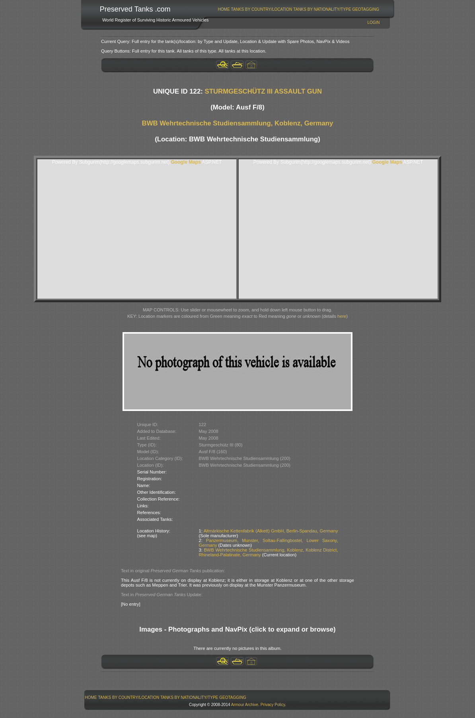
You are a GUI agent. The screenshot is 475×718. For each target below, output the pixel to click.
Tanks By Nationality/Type (322, 9)
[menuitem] (223, 9)
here (341, 316)
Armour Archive (244, 704)
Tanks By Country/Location (261, 9)
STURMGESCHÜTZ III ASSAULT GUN (263, 91)
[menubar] (298, 9)
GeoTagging (365, 9)
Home (224, 9)
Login (373, 22)
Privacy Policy (273, 704)
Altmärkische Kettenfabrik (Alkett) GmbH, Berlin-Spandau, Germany (271, 530)
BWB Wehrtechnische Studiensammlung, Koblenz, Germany (237, 123)
